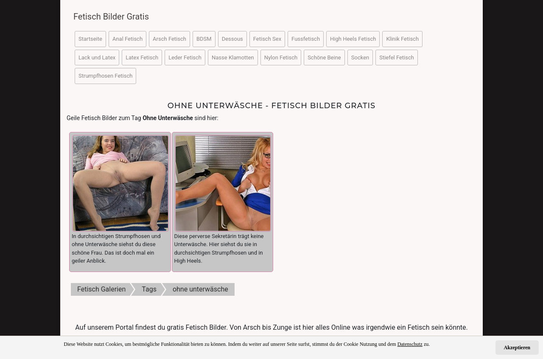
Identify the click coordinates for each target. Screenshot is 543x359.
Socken (360, 57)
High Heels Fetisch (353, 39)
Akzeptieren (517, 348)
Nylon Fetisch (280, 57)
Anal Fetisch (127, 39)
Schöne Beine (324, 57)
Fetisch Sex (267, 39)
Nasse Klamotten (233, 57)
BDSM (204, 39)
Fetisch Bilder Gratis (111, 16)
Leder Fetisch (185, 57)
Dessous (232, 39)
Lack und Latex (96, 57)
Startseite (90, 39)
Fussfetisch (305, 39)
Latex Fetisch (142, 57)
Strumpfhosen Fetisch (105, 76)
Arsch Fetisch (169, 39)
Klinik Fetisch (402, 39)
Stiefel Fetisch (396, 57)
